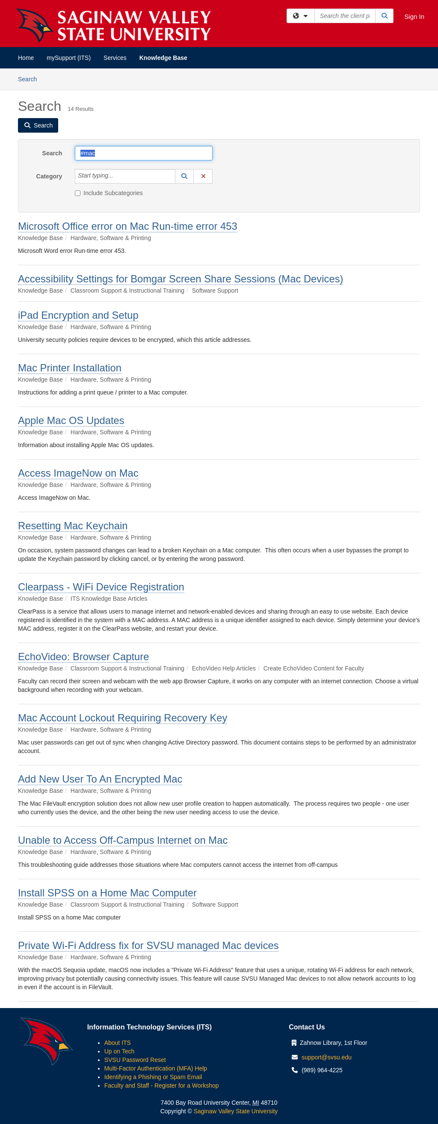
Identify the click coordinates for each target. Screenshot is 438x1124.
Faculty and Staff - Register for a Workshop (161, 1085)
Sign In (414, 16)
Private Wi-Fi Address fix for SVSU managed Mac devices (148, 945)
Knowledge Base (163, 57)
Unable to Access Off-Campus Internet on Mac (123, 840)
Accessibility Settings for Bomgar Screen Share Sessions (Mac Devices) (180, 279)
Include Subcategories (109, 193)
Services (115, 57)
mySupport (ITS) (69, 57)
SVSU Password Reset (135, 1059)
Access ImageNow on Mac (78, 473)
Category (49, 176)
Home (26, 57)
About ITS (117, 1042)
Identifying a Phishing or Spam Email (153, 1077)
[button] (184, 176)
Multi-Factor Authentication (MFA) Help (155, 1068)
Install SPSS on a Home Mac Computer (107, 893)
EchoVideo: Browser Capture (83, 656)
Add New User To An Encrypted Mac (100, 779)
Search (30, 78)
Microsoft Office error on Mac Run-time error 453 (127, 226)
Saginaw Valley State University (235, 1111)
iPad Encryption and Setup (78, 315)
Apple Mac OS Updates (71, 420)
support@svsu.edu (327, 1057)
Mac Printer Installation (69, 368)
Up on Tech (119, 1051)
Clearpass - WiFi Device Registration (101, 587)
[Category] (118, 176)
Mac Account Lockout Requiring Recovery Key (122, 718)
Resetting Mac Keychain (73, 525)
